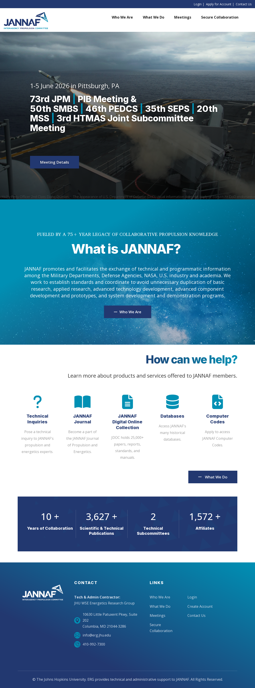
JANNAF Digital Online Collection (127, 421)
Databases (172, 416)
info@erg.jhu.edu (92, 635)
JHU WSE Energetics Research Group (104, 603)
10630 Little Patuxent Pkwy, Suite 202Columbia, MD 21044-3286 (105, 620)
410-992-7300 (89, 644)
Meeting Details (54, 162)
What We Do (216, 477)
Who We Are (160, 597)
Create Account (200, 606)
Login (198, 4)
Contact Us (244, 4)
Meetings (157, 615)
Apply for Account (218, 4)
